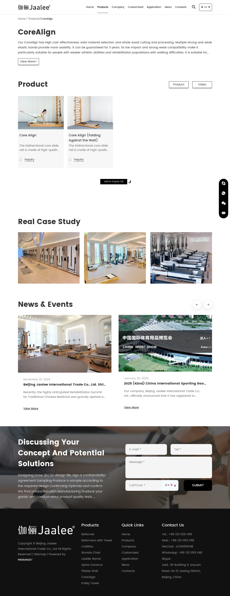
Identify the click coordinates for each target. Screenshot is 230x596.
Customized (135, 7)
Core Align (27, 135)
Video (202, 84)
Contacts (181, 7)
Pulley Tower (90, 583)
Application (154, 7)
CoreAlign (47, 19)
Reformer (88, 534)
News (168, 7)
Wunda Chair (90, 552)
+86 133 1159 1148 (190, 552)
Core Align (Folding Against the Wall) (84, 138)
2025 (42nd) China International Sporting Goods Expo (170, 383)
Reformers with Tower (96, 540)
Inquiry (29, 159)
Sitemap (40, 554)
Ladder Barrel (91, 558)
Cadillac (87, 546)
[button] (197, 305)
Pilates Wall (89, 571)
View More (30, 408)
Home (90, 7)
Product (178, 84)
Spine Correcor (92, 565)
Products (102, 7)
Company (118, 7)
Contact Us (173, 525)
